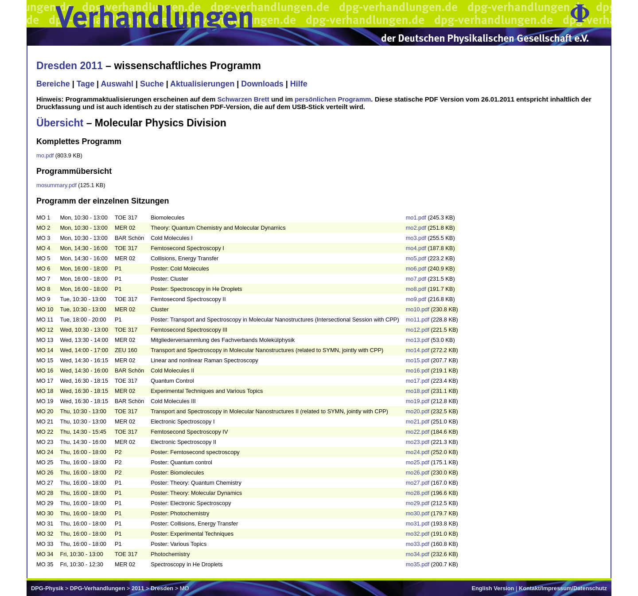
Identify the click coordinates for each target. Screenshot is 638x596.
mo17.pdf (417, 380)
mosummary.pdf (56, 185)
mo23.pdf (417, 442)
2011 (138, 588)
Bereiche (53, 83)
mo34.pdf (417, 554)
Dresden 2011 (69, 65)
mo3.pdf (416, 238)
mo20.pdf (417, 411)
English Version (492, 588)
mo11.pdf (417, 319)
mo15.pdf (417, 360)
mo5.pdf (416, 258)
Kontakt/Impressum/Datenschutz (563, 588)
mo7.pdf (416, 278)
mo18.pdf (417, 391)
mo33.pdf (417, 544)
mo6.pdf (416, 268)
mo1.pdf (416, 217)
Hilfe (298, 83)
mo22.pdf (417, 431)
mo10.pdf (417, 309)
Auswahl (117, 83)
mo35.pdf (417, 564)
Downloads (262, 83)
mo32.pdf (417, 533)
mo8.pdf (416, 289)
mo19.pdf (417, 401)
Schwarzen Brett (243, 99)
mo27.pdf (417, 482)
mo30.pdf (417, 513)
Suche (152, 83)
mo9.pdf (416, 299)
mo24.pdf (417, 452)
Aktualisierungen (202, 83)
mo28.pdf (417, 493)
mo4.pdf (416, 248)
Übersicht (59, 123)
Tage (85, 83)
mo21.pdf (417, 421)
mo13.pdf (417, 340)
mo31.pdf (417, 523)
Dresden (162, 588)
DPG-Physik (47, 588)
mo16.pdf (417, 370)
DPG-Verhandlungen (97, 588)
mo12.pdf (417, 329)
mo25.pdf (417, 462)
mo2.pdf (416, 227)
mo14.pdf (417, 350)
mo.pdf (45, 155)
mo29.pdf (417, 503)
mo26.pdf (417, 472)
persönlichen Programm (333, 99)
